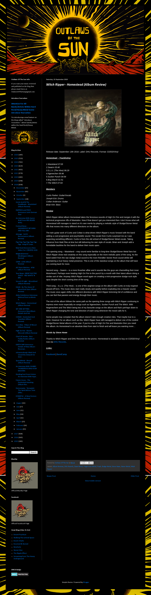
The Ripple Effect (20, 553)
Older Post (135, 476)
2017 (16, 434)
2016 (16, 437)
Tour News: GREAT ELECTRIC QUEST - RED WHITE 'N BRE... (26, 276)
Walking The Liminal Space (24, 538)
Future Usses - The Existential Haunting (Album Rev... (24, 382)
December (20, 188)
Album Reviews (58, 466)
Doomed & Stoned (21, 544)
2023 (16, 166)
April (18, 418)
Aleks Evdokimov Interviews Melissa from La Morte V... (27, 297)
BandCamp (62, 354)
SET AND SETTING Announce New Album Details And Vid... (25, 311)
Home (93, 476)
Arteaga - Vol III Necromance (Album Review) (25, 236)
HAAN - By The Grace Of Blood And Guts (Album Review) (26, 289)
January (19, 429)
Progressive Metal (90, 466)
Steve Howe (116, 466)
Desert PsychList (20, 535)
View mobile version (93, 481)
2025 (16, 158)
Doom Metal (78, 466)
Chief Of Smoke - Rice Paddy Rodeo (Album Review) (25, 339)
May (18, 414)
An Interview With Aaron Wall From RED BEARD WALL (25, 220)
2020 (16, 177)
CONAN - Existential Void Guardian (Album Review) (25, 319)
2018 (16, 185)
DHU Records (59, 342)
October (19, 195)
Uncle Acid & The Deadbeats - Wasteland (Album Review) (26, 204)
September (20, 199)
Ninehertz (17, 547)
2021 (16, 173)
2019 (16, 181)
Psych (99, 466)
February (20, 425)
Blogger (86, 582)
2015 (16, 441)
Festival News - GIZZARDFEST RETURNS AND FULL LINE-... (26, 228)
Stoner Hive (18, 550)
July (18, 407)
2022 (16, 170)
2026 (16, 155)
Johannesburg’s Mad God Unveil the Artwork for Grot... (26, 355)
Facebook (50, 354)
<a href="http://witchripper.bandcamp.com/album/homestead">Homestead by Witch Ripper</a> (71, 407)
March (19, 422)
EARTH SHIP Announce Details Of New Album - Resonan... (26, 347)
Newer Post (51, 476)
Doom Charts (19, 541)
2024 (16, 162)
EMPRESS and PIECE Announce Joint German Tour (26, 212)
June (18, 410)
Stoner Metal (125, 466)
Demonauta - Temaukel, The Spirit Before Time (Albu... (25, 390)
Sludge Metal (106, 466)
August (19, 403)
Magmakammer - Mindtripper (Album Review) (24, 256)
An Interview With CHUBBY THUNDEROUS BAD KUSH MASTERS (26, 369)
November (20, 192)
